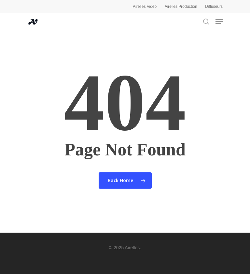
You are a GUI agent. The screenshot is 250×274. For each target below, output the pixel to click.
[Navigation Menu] (219, 21)
